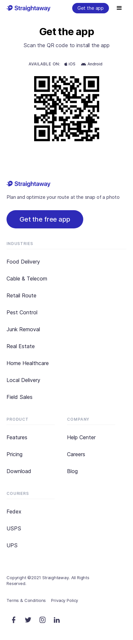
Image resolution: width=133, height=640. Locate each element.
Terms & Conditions (26, 600)
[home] (28, 7)
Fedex (14, 511)
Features (17, 437)
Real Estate (21, 346)
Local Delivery (23, 380)
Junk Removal (23, 329)
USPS (14, 528)
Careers (76, 454)
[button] (119, 8)
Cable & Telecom (27, 278)
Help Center (81, 437)
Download (19, 471)
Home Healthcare (28, 363)
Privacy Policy (64, 600)
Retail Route (21, 295)
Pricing (14, 454)
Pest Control (22, 312)
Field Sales (20, 397)
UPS (12, 545)
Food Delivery (23, 261)
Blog (72, 471)
